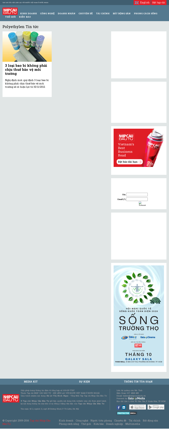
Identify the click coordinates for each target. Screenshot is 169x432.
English (142, 2)
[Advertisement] (139, 236)
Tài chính (134, 420)
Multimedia (132, 423)
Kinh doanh (66, 420)
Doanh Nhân (66, 13)
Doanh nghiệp (114, 423)
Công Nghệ (47, 13)
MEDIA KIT (31, 381)
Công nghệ (82, 420)
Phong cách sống (69, 423)
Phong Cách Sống (145, 13)
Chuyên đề (86, 13)
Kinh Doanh (28, 13)
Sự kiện (84, 381)
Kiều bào (25, 16)
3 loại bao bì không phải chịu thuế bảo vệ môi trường (26, 69)
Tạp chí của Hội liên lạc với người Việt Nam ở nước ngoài (25, 2)
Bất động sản (122, 13)
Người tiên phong (101, 420)
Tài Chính (103, 13)
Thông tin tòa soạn (138, 381)
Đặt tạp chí (158, 2)
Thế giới (10, 16)
